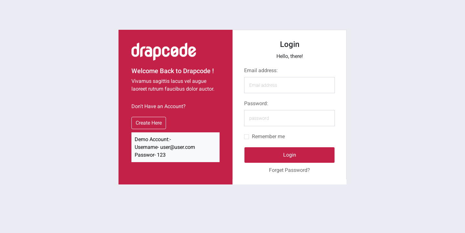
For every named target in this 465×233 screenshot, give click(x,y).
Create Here (149, 123)
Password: (256, 103)
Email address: (261, 70)
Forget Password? (289, 170)
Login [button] (289, 155)
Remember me (268, 136)
